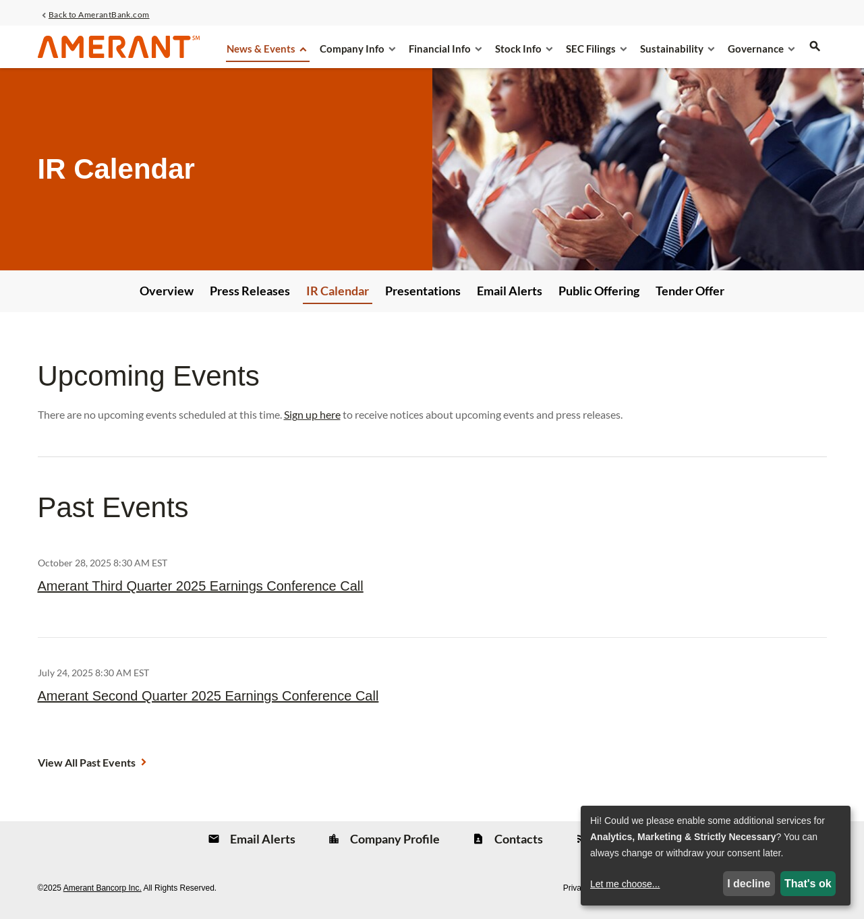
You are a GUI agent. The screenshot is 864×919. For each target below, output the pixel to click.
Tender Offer (690, 290)
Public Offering (598, 290)
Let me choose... (625, 884)
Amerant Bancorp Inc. (102, 888)
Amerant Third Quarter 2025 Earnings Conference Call (201, 586)
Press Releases (250, 290)
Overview (167, 290)
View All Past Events (87, 762)
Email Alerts (509, 290)
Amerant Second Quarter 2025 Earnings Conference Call (208, 695)
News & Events (261, 48)
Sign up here (312, 414)
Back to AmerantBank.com (99, 14)
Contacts (517, 838)
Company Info (352, 48)
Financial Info (440, 48)
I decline (748, 883)
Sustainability (671, 48)
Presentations (423, 290)
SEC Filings (591, 48)
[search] (815, 54)
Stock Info (518, 48)
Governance (756, 48)
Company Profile (394, 838)
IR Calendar (337, 290)
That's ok (808, 883)
